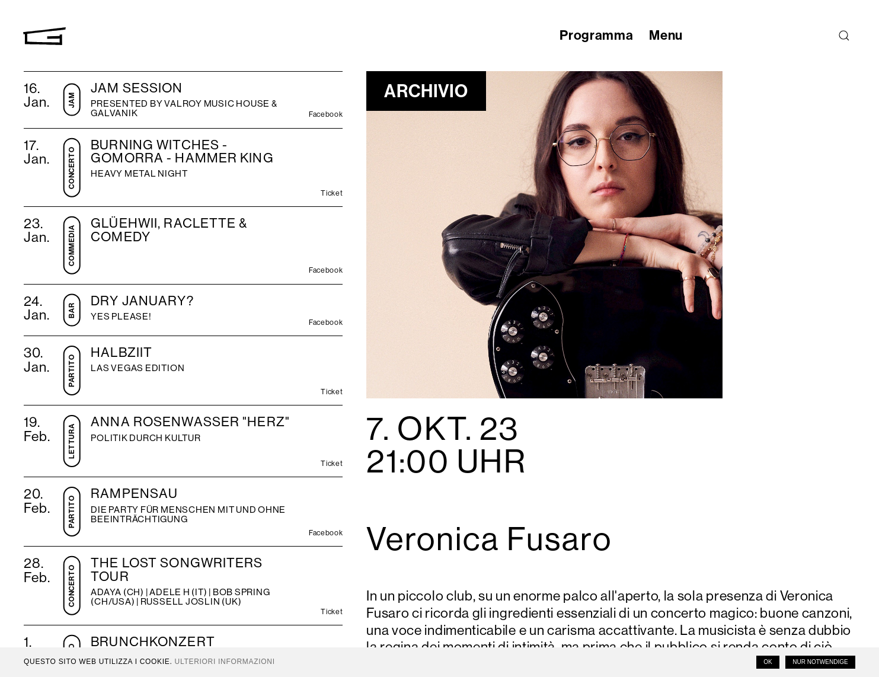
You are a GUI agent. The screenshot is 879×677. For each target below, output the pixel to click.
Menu (664, 35)
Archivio (428, 91)
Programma (592, 35)
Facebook (326, 115)
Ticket (332, 193)
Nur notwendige (820, 662)
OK (767, 662)
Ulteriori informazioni (225, 661)
